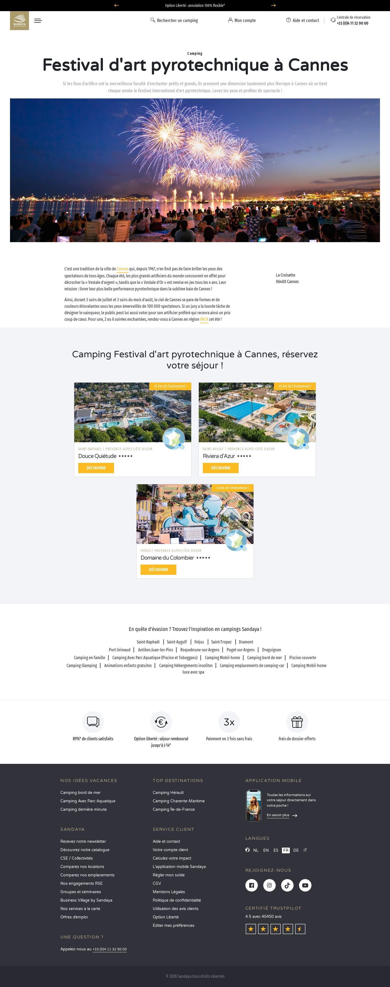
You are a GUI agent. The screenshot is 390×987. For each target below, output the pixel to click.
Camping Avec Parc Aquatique (87, 801)
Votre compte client (170, 850)
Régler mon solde (169, 875)
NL (255, 850)
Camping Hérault (168, 792)
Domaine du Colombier (167, 558)
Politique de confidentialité (177, 900)
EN (266, 850)
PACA (204, 319)
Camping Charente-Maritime (179, 801)
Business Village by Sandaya (86, 900)
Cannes (122, 268)
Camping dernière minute (83, 809)
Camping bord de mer (80, 792)
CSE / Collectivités (76, 858)
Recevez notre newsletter (83, 841)
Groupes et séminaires (80, 892)
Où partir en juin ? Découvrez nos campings (195, 5)
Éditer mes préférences (173, 925)
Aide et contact (166, 841)
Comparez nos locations (82, 866)
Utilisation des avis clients (176, 908)
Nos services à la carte (80, 908)
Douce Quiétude (97, 456)
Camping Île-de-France (174, 809)
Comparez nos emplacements (87, 875)
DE (296, 850)
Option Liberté (166, 917)
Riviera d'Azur (219, 456)
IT (305, 850)
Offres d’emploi (74, 917)
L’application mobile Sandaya (179, 866)
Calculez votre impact (172, 858)
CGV (157, 883)
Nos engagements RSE (81, 883)
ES (276, 850)
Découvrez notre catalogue (84, 850)
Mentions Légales (169, 892)
